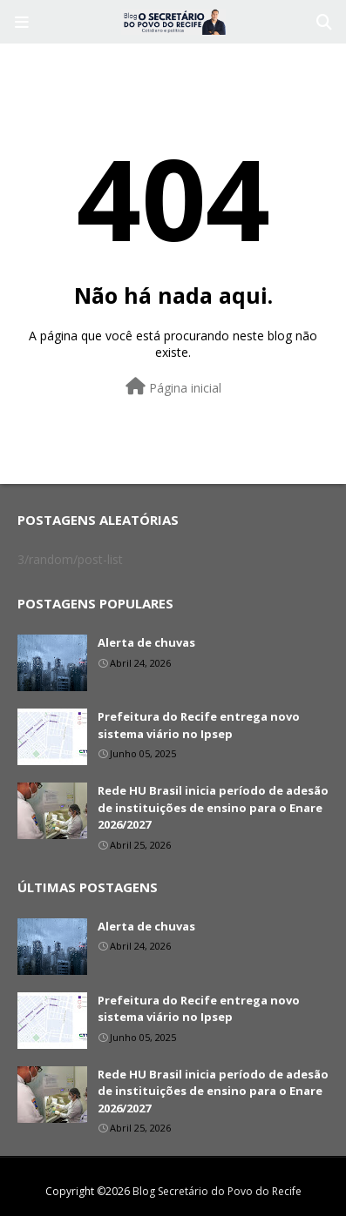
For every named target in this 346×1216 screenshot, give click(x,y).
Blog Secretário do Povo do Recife (217, 1191)
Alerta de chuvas (146, 642)
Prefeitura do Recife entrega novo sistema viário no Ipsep (199, 725)
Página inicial (173, 387)
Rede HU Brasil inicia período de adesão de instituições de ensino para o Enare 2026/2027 (213, 807)
